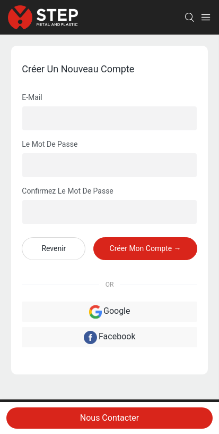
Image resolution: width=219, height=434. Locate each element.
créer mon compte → (145, 248)
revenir (53, 248)
